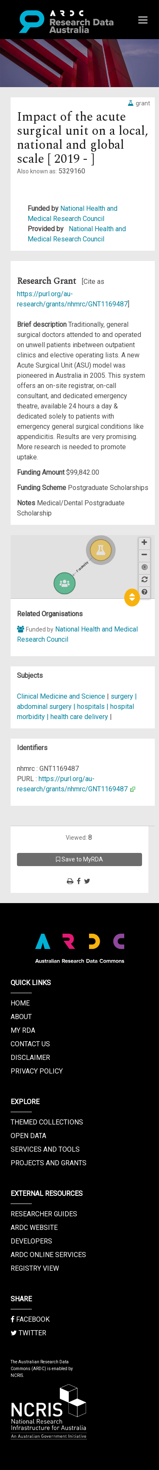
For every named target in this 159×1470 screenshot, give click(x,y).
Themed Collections (47, 1122)
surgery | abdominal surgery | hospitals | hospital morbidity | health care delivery (77, 706)
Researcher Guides (44, 1214)
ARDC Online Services (48, 1255)
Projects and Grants (48, 1163)
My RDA (23, 1030)
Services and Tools (45, 1149)
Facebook (30, 1319)
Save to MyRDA (79, 859)
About (21, 1017)
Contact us (30, 1044)
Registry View (35, 1268)
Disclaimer (30, 1058)
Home (20, 1003)
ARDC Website (34, 1228)
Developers (31, 1241)
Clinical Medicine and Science (61, 696)
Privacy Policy (37, 1071)
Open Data (28, 1136)
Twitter (28, 1333)
